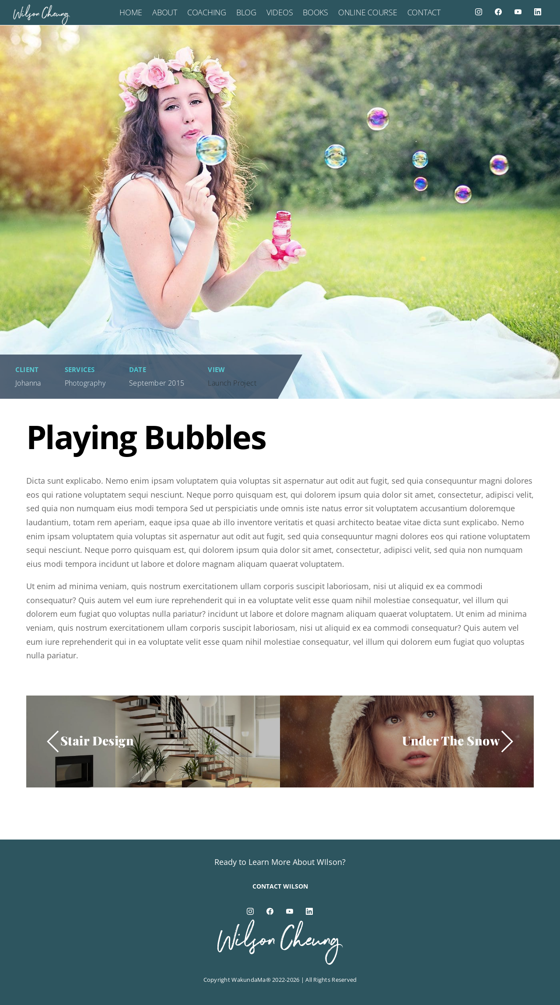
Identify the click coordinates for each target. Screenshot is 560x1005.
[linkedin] (537, 11)
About (164, 12)
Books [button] (315, 12)
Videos (279, 12)
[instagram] (478, 11)
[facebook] (498, 11)
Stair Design (97, 740)
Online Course (367, 12)
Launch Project (232, 383)
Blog (246, 12)
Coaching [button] (206, 12)
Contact (424, 12)
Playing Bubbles (146, 437)
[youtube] (518, 11)
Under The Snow (451, 740)
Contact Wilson (280, 886)
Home (130, 12)
